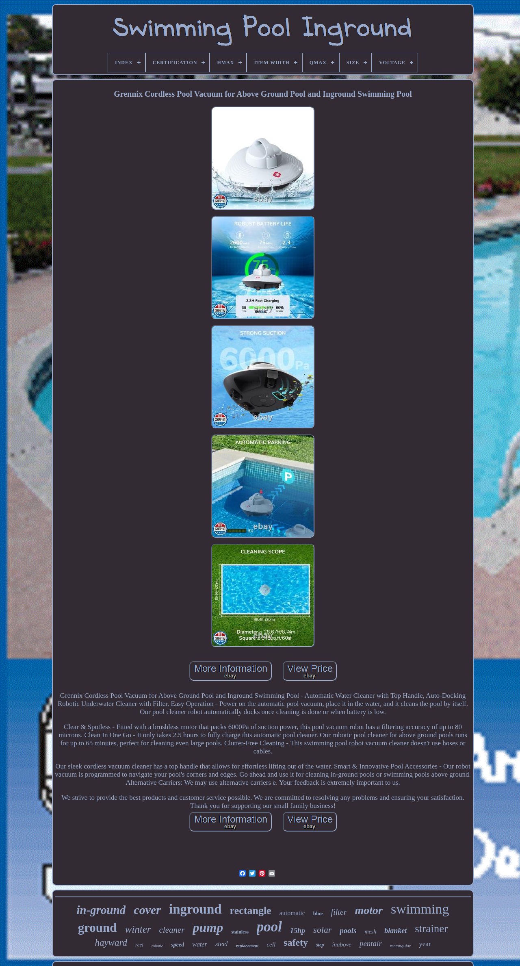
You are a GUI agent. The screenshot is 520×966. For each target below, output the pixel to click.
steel (221, 944)
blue (318, 913)
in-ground (101, 909)
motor (368, 910)
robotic (157, 946)
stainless (240, 932)
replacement (247, 945)
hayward (111, 943)
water (199, 944)
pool (269, 927)
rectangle (250, 910)
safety (296, 942)
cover (147, 909)
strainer (431, 929)
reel (139, 945)
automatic (292, 913)
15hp (297, 931)
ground (97, 927)
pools (348, 930)
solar (322, 930)
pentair (371, 943)
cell (270, 944)
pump (208, 927)
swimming (420, 908)
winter (138, 929)
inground (195, 909)
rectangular (400, 945)
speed (177, 945)
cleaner (172, 930)
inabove (341, 944)
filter (339, 911)
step (320, 945)
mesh (371, 932)
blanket (395, 931)
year (425, 944)
